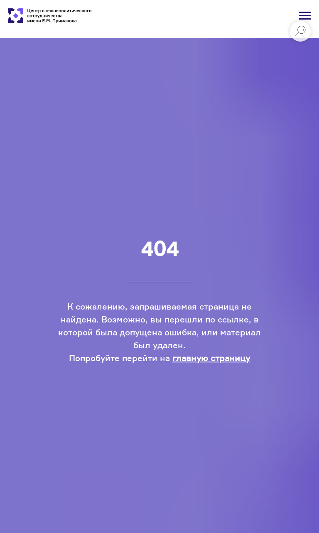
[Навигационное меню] (305, 16)
